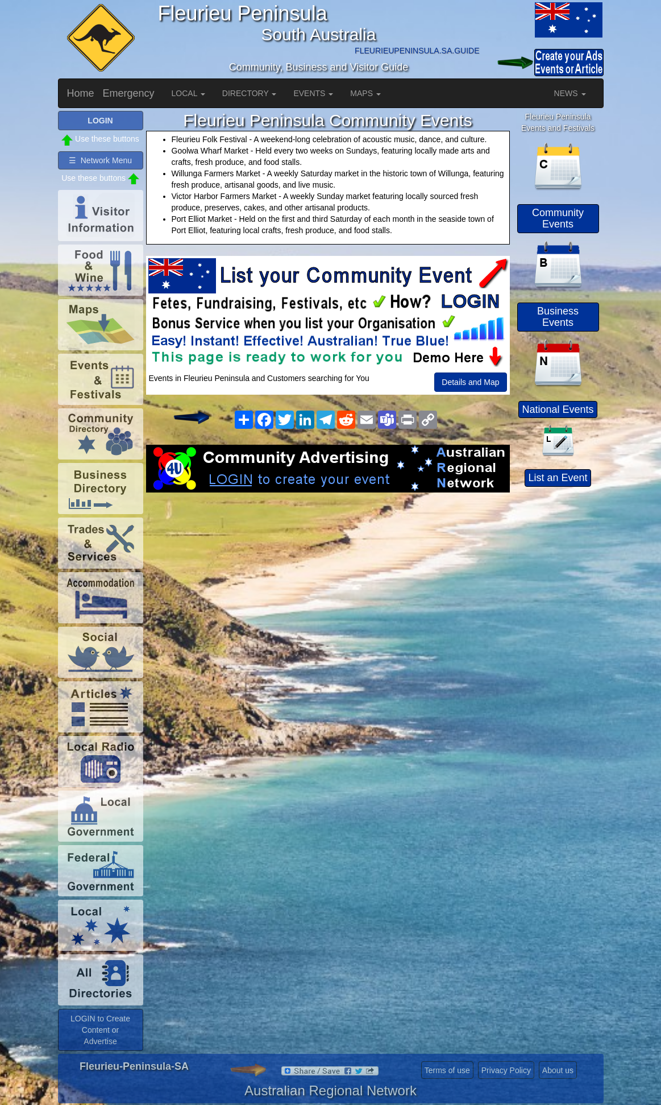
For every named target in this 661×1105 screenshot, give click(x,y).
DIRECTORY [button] (249, 93)
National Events (557, 409)
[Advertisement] (327, 583)
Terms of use (447, 1070)
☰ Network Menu (100, 160)
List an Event (557, 477)
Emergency (129, 93)
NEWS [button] (570, 93)
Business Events (558, 316)
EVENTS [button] (313, 93)
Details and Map (470, 382)
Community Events (558, 218)
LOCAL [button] (188, 93)
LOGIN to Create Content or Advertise (100, 1030)
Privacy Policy (506, 1070)
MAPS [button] (365, 93)
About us (557, 1070)
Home (80, 93)
